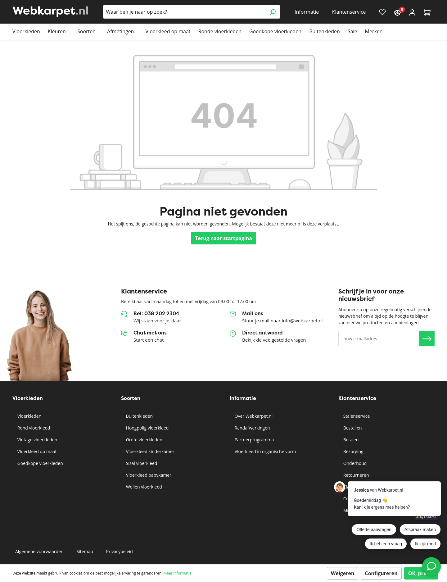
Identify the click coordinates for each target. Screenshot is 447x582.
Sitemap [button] (84, 551)
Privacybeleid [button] (119, 551)
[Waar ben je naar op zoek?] (184, 12)
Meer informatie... (178, 573)
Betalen (350, 440)
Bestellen (352, 428)
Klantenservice (357, 398)
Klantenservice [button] (349, 11)
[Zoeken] (272, 12)
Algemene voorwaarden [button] (39, 551)
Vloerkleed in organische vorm (264, 451)
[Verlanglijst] (382, 12)
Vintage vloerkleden (36, 440)
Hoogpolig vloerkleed (147, 428)
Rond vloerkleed (33, 428)
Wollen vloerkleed (143, 487)
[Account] (412, 12)
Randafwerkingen (251, 428)
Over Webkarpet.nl (253, 416)
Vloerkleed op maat (36, 451)
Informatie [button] (307, 11)
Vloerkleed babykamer (148, 475)
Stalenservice (356, 416)
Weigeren (342, 573)
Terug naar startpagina (223, 238)
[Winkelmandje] (427, 12)
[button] (427, 338)
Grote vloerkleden (143, 440)
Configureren (381, 573)
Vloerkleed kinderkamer (149, 451)
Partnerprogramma (253, 440)
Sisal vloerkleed (141, 463)
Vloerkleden (28, 416)
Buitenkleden (139, 416)
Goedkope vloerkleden (39, 463)
